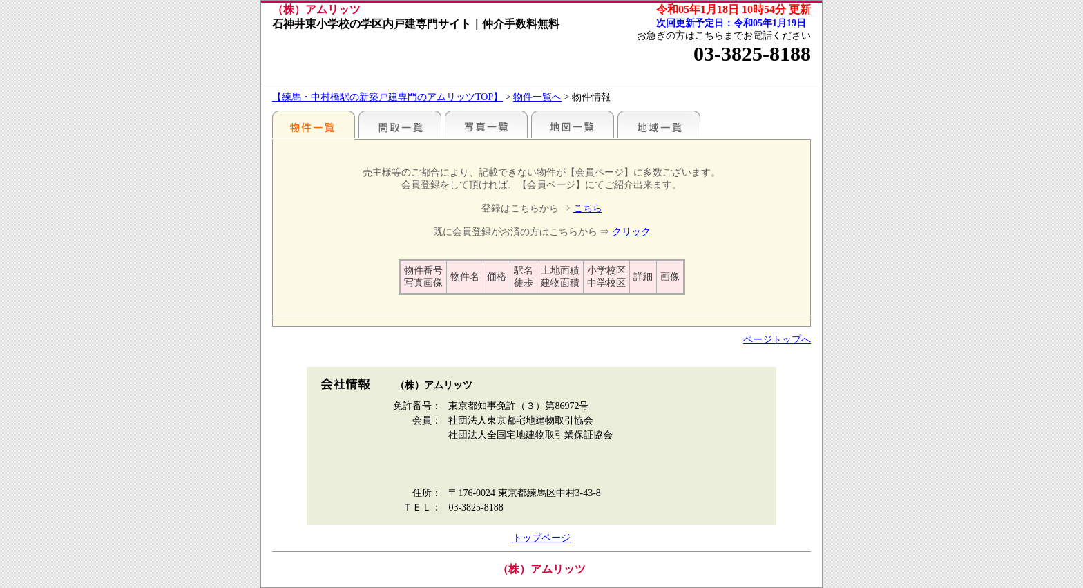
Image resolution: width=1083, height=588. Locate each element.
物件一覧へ (537, 97)
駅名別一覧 (313, 124)
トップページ (541, 538)
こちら (587, 208)
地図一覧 (572, 124)
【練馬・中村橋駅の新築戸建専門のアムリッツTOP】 (387, 97)
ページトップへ (777, 339)
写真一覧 (486, 124)
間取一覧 (399, 124)
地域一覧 (658, 124)
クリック (631, 232)
